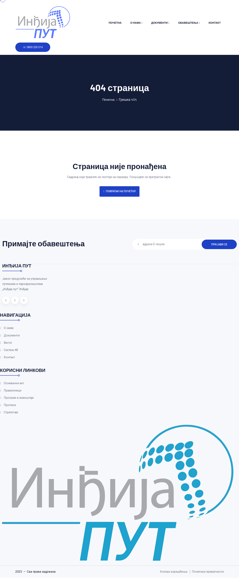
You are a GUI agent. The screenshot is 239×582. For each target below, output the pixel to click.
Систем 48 (11, 351)
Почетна (115, 22)
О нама (135, 22)
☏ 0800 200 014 (33, 47)
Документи (159, 22)
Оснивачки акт (14, 385)
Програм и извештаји (19, 401)
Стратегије (11, 417)
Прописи (10, 409)
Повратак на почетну (119, 191)
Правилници (12, 393)
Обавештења (188, 22)
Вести (8, 343)
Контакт (215, 22)
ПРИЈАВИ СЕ (219, 244)
